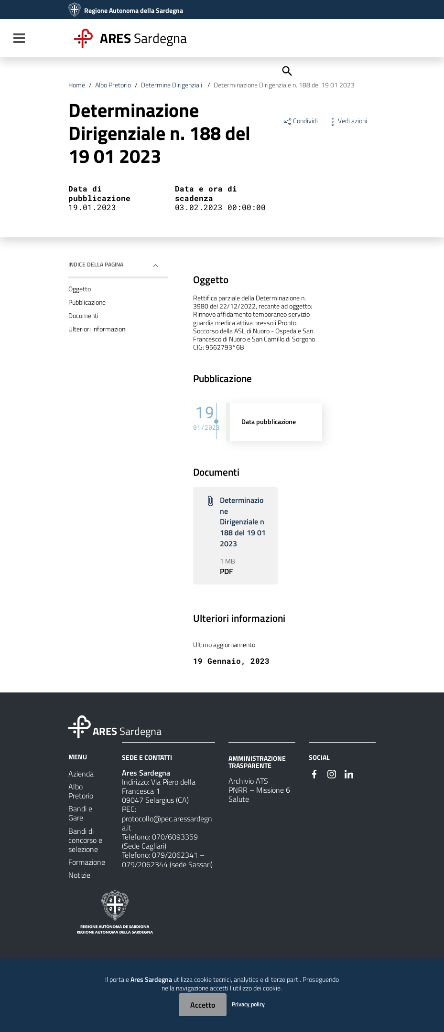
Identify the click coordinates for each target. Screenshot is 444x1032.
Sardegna (143, 38)
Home (76, 85)
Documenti (83, 315)
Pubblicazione (87, 302)
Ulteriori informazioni (97, 329)
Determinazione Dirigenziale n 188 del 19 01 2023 (243, 521)
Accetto (202, 1005)
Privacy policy (248, 1004)
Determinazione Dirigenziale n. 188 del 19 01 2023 (284, 85)
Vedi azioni (347, 121)
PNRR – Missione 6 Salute (259, 794)
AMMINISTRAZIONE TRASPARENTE (257, 761)
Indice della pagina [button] (95, 264)
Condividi (300, 121)
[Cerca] (286, 70)
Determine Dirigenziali (172, 85)
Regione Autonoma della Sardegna (133, 10)
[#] (314, 773)
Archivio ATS (248, 781)
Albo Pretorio (113, 85)
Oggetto (79, 289)
